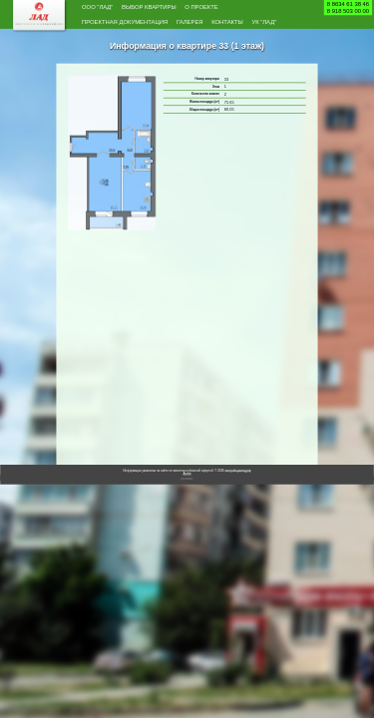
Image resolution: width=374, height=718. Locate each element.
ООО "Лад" (105, 9)
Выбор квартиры (178, 9)
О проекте (252, 9)
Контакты (105, 45)
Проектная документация (146, 27)
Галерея (239, 27)
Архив (186, 498)
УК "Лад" (156, 45)
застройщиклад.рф (238, 495)
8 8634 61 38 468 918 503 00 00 (348, 7)
